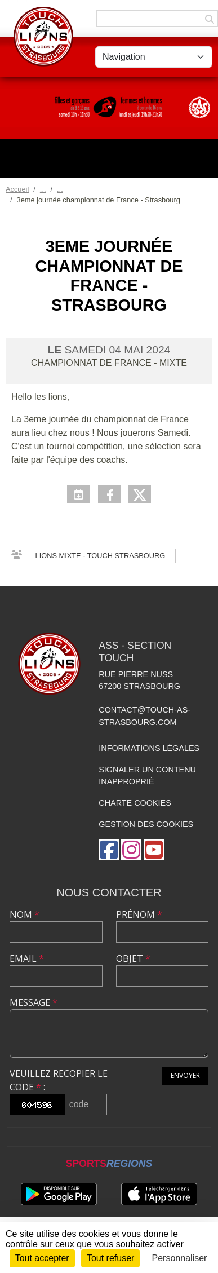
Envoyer (185, 1075)
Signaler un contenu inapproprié (147, 775)
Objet (133, 958)
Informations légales (149, 748)
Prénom (139, 914)
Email (27, 958)
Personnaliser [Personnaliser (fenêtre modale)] (179, 1258)
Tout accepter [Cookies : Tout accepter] (42, 1258)
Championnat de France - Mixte (109, 363)
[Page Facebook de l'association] (109, 849)
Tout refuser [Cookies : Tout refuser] (110, 1258)
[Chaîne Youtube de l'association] (154, 849)
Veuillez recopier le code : (59, 1080)
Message (33, 1002)
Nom (24, 914)
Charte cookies (135, 802)
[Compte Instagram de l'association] (131, 849)
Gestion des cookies (146, 824)
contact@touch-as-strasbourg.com (144, 716)
